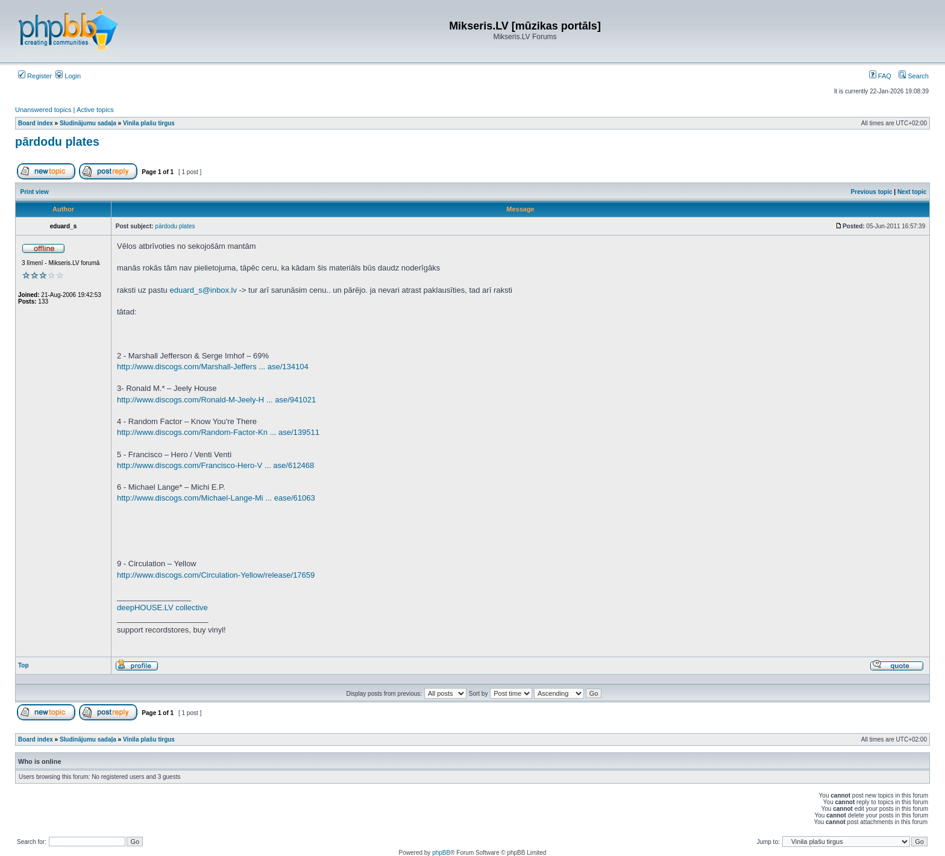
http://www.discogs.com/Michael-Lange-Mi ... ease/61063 (216, 497)
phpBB (441, 852)
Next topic (911, 192)
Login (68, 76)
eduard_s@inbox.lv (202, 290)
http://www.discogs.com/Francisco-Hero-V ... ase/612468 (215, 465)
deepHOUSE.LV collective (162, 607)
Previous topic (872, 192)
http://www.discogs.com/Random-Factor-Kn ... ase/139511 (218, 432)
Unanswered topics (43, 109)
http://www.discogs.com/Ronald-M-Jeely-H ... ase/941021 (216, 399)
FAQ (880, 76)
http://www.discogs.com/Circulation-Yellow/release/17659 (216, 575)
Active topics (95, 109)
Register (35, 76)
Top (23, 665)
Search (914, 76)
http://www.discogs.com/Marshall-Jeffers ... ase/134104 (213, 366)
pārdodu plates (57, 141)
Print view (34, 192)
